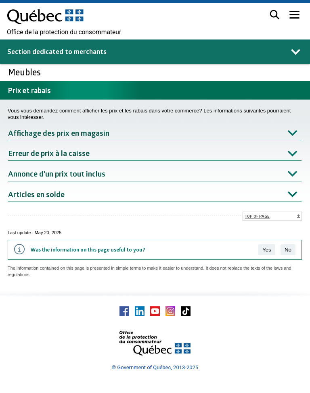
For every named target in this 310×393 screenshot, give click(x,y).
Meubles (25, 72)
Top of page (257, 216)
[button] (274, 14)
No (288, 250)
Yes (266, 250)
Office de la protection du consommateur (64, 32)
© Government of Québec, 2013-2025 (155, 367)
